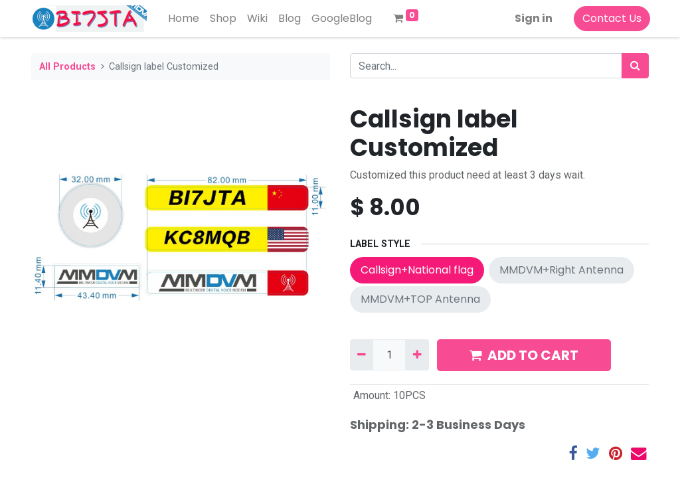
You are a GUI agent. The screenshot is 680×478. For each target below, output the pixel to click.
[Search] (635, 65)
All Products (67, 66)
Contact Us (610, 18)
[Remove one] (361, 354)
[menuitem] (185, 18)
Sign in (532, 18)
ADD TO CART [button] (523, 355)
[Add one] (416, 354)
